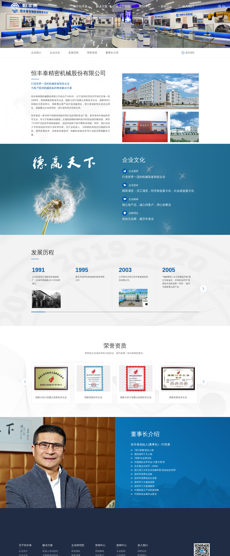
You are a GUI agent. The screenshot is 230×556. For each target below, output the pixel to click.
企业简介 (36, 52)
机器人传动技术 (50, 551)
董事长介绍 (112, 52)
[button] (203, 288)
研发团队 (75, 551)
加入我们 (188, 6)
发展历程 (73, 52)
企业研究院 (123, 6)
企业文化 (55, 52)
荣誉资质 (92, 52)
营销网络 (99, 551)
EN (223, 6)
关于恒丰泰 (80, 6)
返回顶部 (189, 52)
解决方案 (101, 6)
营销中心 (145, 6)
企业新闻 (120, 551)
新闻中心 (166, 6)
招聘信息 (142, 551)
